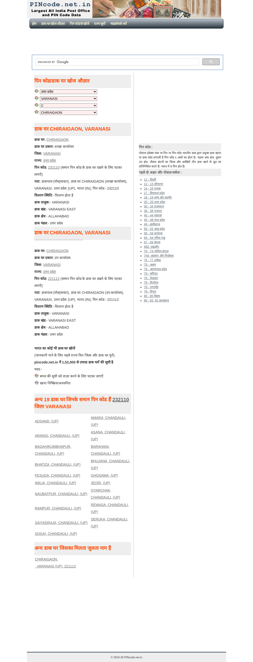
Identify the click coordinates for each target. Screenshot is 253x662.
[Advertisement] (127, 42)
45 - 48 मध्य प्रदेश (154, 220)
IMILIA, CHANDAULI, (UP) (55, 483)
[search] (116, 62)
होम (34, 24)
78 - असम (150, 264)
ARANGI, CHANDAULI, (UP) (57, 436)
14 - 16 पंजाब (152, 188)
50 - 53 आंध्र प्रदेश (154, 229)
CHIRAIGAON (57, 140)
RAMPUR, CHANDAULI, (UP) (58, 508)
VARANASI (52, 153)
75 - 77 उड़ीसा (152, 260)
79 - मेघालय (151, 278)
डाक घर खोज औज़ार (53, 24)
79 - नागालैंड (151, 287)
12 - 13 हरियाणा (153, 184)
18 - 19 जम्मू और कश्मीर (158, 197)
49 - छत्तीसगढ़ (152, 224)
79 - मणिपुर (151, 273)
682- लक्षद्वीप (151, 247)
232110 (54, 167)
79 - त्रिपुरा (150, 291)
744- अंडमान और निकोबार (159, 255)
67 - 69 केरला (152, 242)
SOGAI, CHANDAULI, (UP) (56, 534)
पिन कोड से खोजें (79, 24)
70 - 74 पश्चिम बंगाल (156, 251)
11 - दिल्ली (150, 179)
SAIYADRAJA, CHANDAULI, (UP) (61, 523)
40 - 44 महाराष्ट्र (153, 215)
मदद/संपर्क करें (118, 24)
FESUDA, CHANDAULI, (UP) (57, 475)
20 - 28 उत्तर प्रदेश (154, 202)
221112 (54, 279)
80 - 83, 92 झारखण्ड (156, 300)
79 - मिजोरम (151, 282)
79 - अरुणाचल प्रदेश (155, 269)
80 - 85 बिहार (152, 296)
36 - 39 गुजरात (153, 211)
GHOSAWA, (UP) (104, 475)
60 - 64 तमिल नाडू (154, 238)
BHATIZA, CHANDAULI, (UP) (57, 464)
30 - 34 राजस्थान (154, 206)
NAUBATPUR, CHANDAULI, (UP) (61, 494)
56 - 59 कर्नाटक (153, 233)
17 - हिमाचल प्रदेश (154, 193)
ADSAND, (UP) (47, 421)
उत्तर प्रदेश (49, 160)
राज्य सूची (99, 24)
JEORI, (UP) (100, 483)
